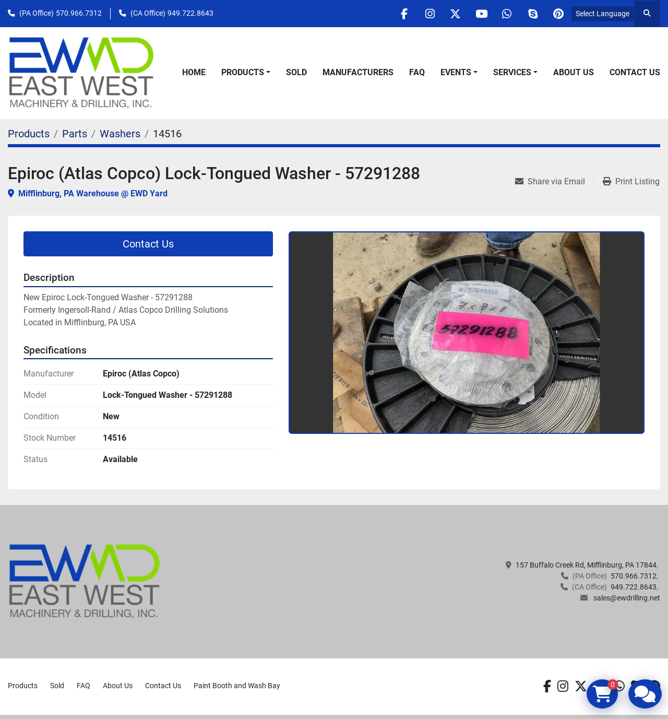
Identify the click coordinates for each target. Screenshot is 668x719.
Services (512, 72)
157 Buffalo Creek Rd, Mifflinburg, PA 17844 (586, 565)
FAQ (417, 72)
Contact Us (635, 72)
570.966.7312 (79, 13)
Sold (296, 72)
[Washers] (120, 133)
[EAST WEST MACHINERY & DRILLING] (85, 581)
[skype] (531, 14)
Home (194, 72)
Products (242, 72)
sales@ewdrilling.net (626, 598)
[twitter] (451, 14)
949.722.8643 (190, 13)
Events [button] (455, 72)
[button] (245, 72)
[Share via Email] (554, 181)
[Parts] (74, 133)
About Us (573, 72)
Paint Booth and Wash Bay (237, 685)
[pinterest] (558, 14)
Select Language (602, 13)
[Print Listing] (631, 181)
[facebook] (398, 14)
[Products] (29, 133)
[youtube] (478, 14)
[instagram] (425, 14)
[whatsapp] (505, 14)
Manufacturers (358, 72)
